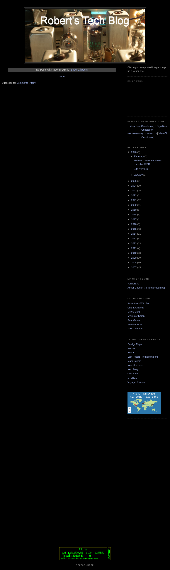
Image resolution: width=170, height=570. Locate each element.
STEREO (132, 377)
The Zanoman (134, 328)
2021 (134, 200)
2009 (134, 257)
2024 (134, 185)
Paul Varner (133, 320)
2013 (134, 238)
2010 (134, 253)
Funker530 (133, 283)
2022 (134, 195)
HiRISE (131, 348)
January (138, 174)
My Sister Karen (135, 316)
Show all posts (79, 69)
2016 (134, 224)
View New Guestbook (141, 126)
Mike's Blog (133, 311)
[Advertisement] (142, 477)
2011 (134, 248)
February (139, 156)
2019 (134, 209)
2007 (134, 267)
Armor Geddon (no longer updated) (146, 287)
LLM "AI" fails (140, 169)
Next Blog (132, 369)
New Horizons (134, 365)
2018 (134, 214)
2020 (134, 205)
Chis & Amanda (135, 307)
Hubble (131, 352)
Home (62, 76)
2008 (134, 262)
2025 (134, 181)
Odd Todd (132, 373)
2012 (134, 243)
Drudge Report (135, 344)
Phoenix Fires (134, 324)
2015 (134, 229)
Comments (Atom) (26, 82)
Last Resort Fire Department (142, 356)
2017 (134, 219)
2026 (134, 152)
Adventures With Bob (138, 303)
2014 (134, 233)
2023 (134, 190)
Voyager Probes (136, 382)
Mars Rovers (134, 361)
